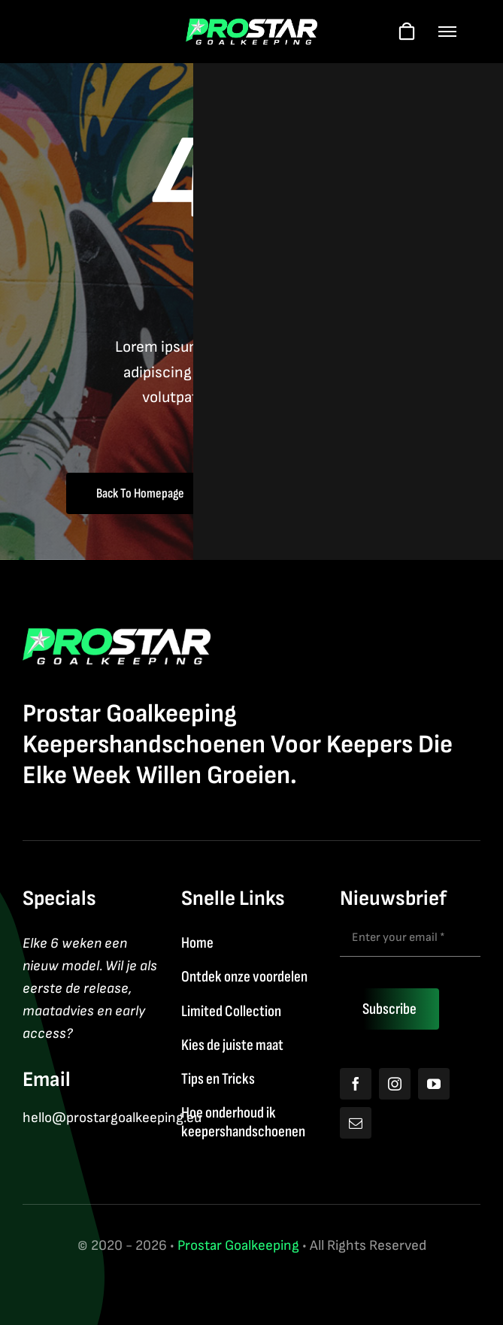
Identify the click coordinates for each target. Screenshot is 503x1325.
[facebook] (355, 1084)
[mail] (355, 1123)
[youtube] (434, 1084)
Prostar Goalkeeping (238, 1245)
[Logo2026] (251, 26)
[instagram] (395, 1084)
